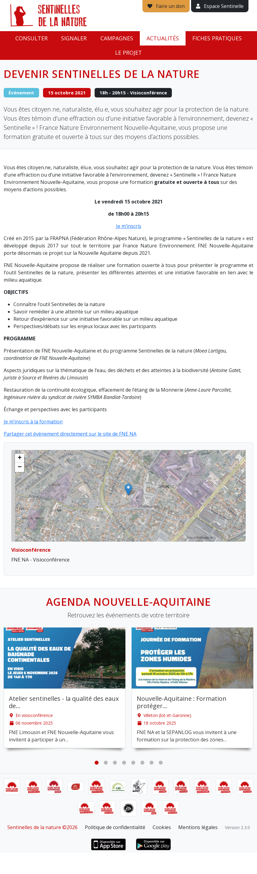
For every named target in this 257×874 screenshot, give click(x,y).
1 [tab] (96, 763)
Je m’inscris (128, 226)
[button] (128, 489)
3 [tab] (115, 763)
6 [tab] (142, 763)
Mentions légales (198, 827)
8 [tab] (160, 763)
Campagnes (116, 38)
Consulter (31, 38)
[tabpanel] (64, 687)
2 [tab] (106, 763)
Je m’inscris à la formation (33, 421)
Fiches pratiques (217, 38)
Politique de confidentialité (115, 827)
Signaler (74, 38)
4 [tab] (124, 763)
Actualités (163, 38)
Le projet (128, 52)
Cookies (162, 827)
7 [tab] (151, 763)
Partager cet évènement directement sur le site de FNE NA (70, 433)
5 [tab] (133, 763)
